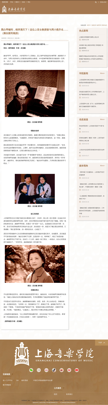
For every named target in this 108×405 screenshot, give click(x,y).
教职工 (18, 2)
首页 (88, 25)
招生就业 (81, 18)
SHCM (5, 2)
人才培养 (50, 18)
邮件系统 (25, 380)
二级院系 (29, 18)
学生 (11, 2)
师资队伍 (39, 18)
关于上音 (18, 18)
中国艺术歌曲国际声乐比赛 (42, 380)
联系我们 (69, 394)
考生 (29, 2)
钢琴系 (99, 25)
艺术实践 (70, 18)
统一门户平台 (7, 380)
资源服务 (102, 18)
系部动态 (104, 25)
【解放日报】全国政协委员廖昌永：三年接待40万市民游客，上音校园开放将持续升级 (91, 209)
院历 (55, 394)
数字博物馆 (7, 385)
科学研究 (60, 18)
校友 (23, 2)
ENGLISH (103, 2)
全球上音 (91, 18)
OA (17, 380)
